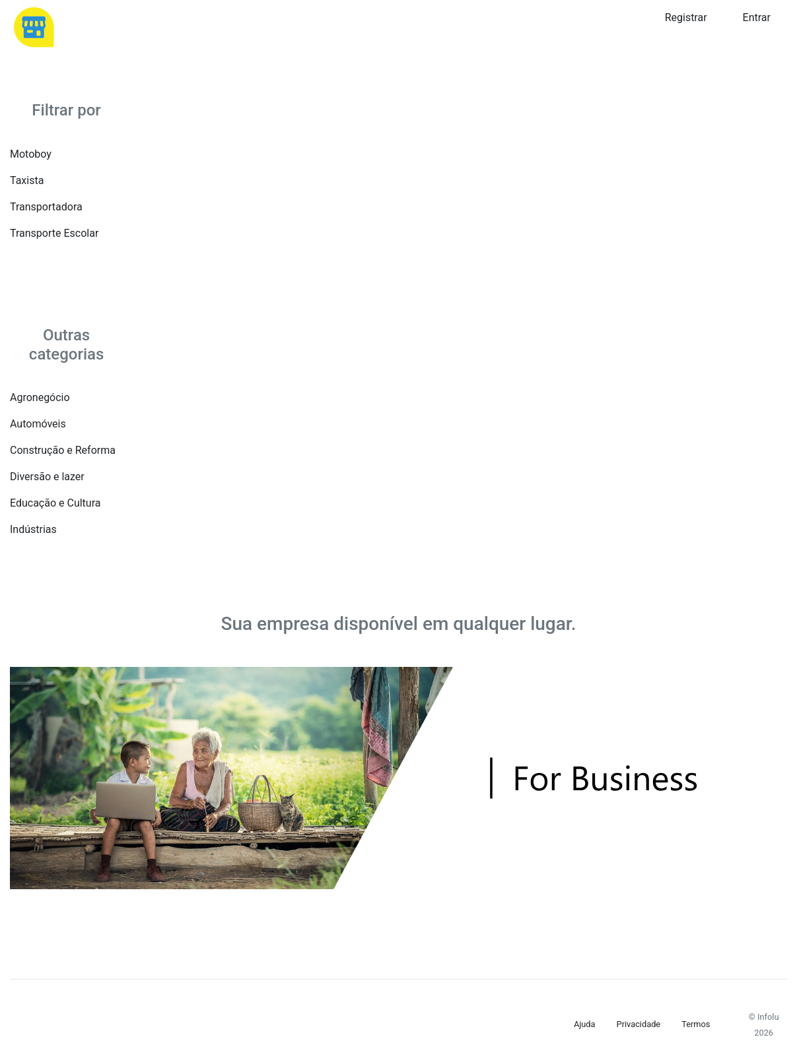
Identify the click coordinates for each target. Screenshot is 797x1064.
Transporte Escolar (54, 233)
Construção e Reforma (63, 450)
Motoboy (31, 154)
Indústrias (33, 529)
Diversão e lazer (47, 476)
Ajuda (585, 1024)
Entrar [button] (757, 17)
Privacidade (639, 1024)
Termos (695, 1024)
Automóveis (38, 424)
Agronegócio (40, 397)
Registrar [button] (686, 17)
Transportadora (46, 207)
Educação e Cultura (55, 503)
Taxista (27, 180)
